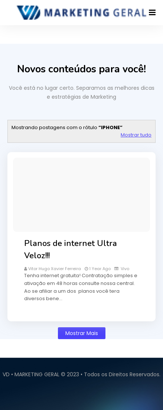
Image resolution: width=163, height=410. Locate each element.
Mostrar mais (81, 333)
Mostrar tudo (136, 134)
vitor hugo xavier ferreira (54, 269)
